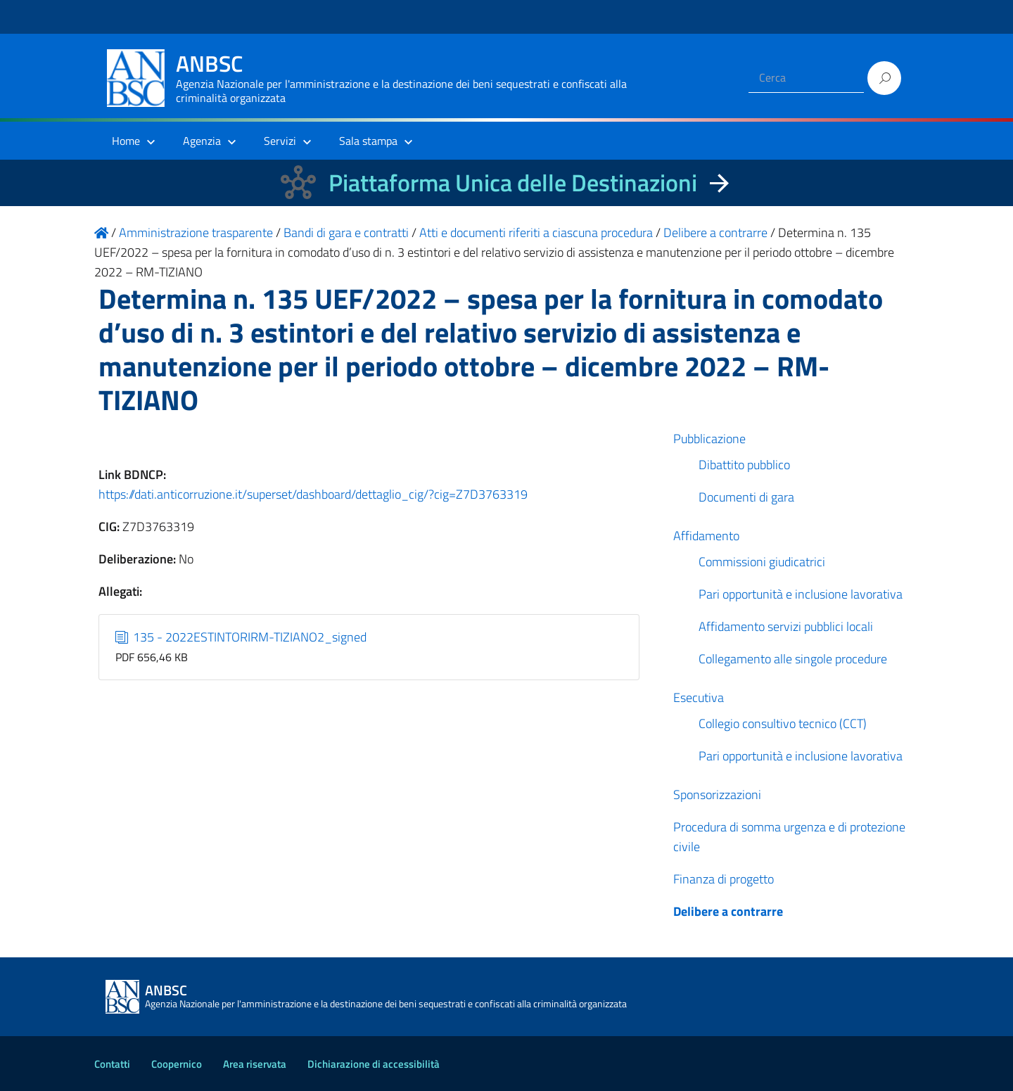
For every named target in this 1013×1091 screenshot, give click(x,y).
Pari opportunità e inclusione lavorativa (801, 594)
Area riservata (254, 1064)
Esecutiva (698, 697)
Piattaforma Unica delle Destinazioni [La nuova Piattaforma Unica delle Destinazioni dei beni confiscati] (513, 182)
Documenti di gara (746, 496)
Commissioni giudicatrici (762, 561)
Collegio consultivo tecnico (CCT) (783, 723)
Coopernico (176, 1064)
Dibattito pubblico (744, 464)
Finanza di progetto (723, 878)
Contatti (112, 1064)
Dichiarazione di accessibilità (373, 1064)
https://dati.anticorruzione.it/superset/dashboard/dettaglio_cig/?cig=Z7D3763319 (313, 494)
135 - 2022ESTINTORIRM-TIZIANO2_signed (241, 636)
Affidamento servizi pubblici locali (786, 626)
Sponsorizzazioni (717, 794)
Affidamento (706, 535)
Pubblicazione (709, 438)
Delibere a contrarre (728, 911)
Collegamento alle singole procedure (793, 658)
